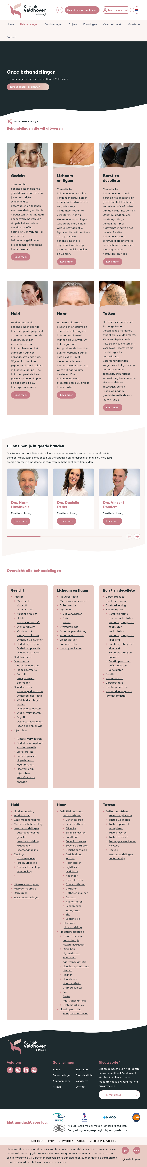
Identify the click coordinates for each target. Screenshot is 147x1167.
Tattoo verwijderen (117, 811)
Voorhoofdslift (25, 631)
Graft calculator (72, 987)
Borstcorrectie (114, 678)
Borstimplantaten (117, 687)
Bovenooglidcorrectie (30, 691)
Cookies (81, 1140)
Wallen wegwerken (29, 708)
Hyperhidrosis (25, 760)
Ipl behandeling (72, 927)
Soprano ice (73, 918)
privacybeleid (107, 1086)
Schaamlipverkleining (73, 631)
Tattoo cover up (118, 837)
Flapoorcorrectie (27, 669)
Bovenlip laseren (76, 841)
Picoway (114, 845)
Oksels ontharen (75, 884)
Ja (125, 1150)
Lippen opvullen (26, 756)
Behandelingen (29, 24)
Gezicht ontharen (76, 849)
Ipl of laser (69, 923)
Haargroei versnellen (75, 1013)
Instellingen (131, 1159)
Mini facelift (24, 601)
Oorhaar (71, 897)
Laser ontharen (72, 815)
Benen (66, 622)
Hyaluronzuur (25, 764)
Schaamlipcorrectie (72, 635)
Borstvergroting (115, 609)
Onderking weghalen (29, 644)
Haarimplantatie (70, 1009)
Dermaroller (21, 893)
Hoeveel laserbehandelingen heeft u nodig (121, 854)
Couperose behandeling (28, 824)
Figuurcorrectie (69, 596)
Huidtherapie (22, 815)
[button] (59, 10)
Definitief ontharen (71, 811)
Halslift (21, 618)
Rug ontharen (74, 901)
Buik (65, 618)
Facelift (18, 596)
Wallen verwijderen (29, 712)
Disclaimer (36, 1140)
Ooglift (21, 717)
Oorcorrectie (21, 661)
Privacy (51, 1140)
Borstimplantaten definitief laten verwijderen (119, 665)
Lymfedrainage (69, 626)
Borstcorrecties (115, 596)
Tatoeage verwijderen (122, 841)
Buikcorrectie (68, 605)
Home (10, 24)
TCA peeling (24, 871)
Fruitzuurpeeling (27, 862)
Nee (136, 1150)
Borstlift (111, 674)
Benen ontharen (75, 824)
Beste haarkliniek (73, 1005)
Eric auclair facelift (28, 622)
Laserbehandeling (28, 841)
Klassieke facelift (27, 613)
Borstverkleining (116, 605)
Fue (65, 992)
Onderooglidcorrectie (29, 695)
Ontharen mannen (77, 893)
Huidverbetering (24, 811)
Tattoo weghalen (119, 819)
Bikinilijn (71, 828)
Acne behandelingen (26, 897)
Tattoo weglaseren (120, 815)
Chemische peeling (28, 867)
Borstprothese (114, 682)
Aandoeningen (53, 24)
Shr (68, 914)
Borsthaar (72, 837)
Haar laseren (73, 862)
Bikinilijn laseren (76, 832)
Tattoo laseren (118, 832)
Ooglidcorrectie (23, 687)
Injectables (20, 730)
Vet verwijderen (72, 613)
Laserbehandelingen (26, 828)
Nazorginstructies (74, 944)
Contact (12, 37)
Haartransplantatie (72, 931)
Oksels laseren (74, 880)
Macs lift (22, 605)
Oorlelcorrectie (23, 657)
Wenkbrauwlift (26, 626)
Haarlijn (67, 974)
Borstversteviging (116, 601)
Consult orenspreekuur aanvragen (25, 678)
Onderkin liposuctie (28, 648)
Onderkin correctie (28, 652)
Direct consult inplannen (82, 10)
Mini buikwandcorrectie (74, 601)
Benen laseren (74, 819)
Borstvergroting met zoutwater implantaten (121, 627)
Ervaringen (90, 24)
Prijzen (73, 24)
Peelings (19, 854)
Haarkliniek (70, 979)
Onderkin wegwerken (30, 639)
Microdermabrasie (25, 888)
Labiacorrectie (69, 644)
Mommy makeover (71, 648)
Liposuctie (66, 609)
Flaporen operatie (28, 665)
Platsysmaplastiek (28, 635)
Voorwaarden (66, 1140)
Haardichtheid (72, 983)
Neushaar (72, 875)
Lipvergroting (25, 751)
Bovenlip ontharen (77, 845)
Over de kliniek (112, 24)
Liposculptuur (68, 639)
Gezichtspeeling (26, 858)
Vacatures (134, 24)
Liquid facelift (25, 609)
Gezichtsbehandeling (27, 819)
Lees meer (20, 256)
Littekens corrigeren (26, 884)
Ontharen (71, 888)
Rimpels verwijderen (29, 738)
